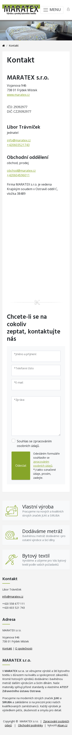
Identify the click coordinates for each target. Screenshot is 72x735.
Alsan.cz (62, 725)
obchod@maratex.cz (21, 170)
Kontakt (7, 648)
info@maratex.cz (19, 140)
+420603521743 (18, 145)
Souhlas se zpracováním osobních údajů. (34, 443)
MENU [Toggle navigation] (52, 10)
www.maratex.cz (18, 95)
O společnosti (23, 648)
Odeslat (20, 465)
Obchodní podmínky (30, 725)
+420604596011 (18, 175)
